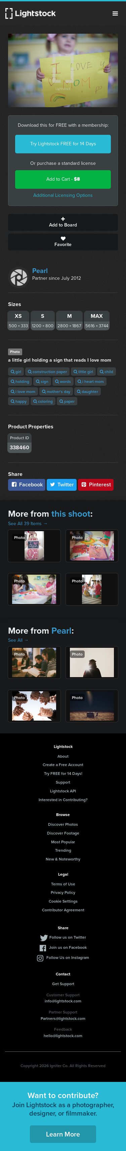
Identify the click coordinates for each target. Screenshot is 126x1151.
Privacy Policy (63, 892)
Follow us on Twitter (67, 937)
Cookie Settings (63, 901)
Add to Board (63, 222)
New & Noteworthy (63, 859)
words (63, 381)
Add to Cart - (63, 179)
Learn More (63, 1134)
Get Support (63, 984)
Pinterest (96, 484)
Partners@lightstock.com (63, 1018)
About (63, 756)
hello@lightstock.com (63, 1035)
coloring (43, 401)
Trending (63, 850)
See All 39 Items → (28, 523)
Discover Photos (63, 824)
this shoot (70, 513)
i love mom (23, 391)
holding (20, 381)
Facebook (27, 484)
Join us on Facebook (68, 947)
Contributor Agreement (63, 910)
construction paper (47, 371)
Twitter (61, 484)
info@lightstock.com (63, 1001)
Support (63, 782)
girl (16, 371)
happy (19, 401)
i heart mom (91, 381)
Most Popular (63, 842)
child (106, 371)
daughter (87, 391)
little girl (83, 371)
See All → (18, 640)
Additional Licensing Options (63, 195)
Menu (115, 13)
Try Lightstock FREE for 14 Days (63, 143)
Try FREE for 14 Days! (63, 773)
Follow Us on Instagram (67, 957)
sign (42, 381)
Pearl (40, 271)
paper (67, 401)
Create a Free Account (63, 764)
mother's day (56, 391)
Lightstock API (63, 791)
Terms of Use (63, 884)
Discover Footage (63, 833)
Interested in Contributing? (63, 799)
